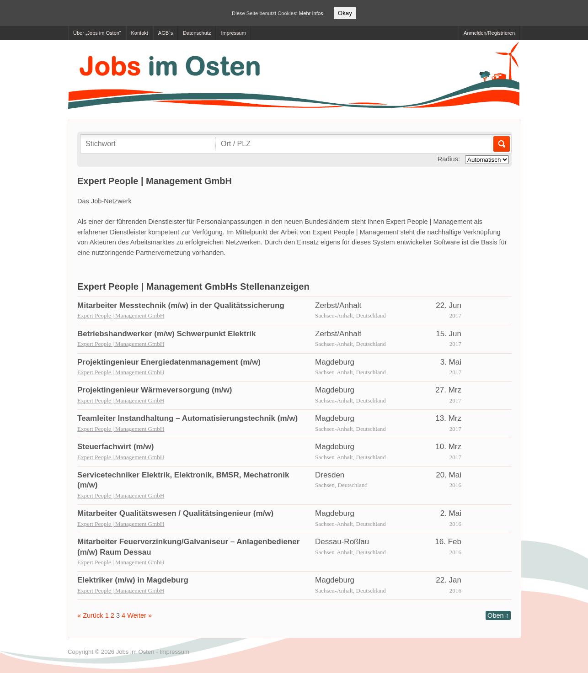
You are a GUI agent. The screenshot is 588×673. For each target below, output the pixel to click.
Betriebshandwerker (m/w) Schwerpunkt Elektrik (166, 333)
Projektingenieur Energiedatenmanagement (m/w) (169, 362)
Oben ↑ (498, 615)
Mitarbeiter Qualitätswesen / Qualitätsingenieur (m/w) (175, 513)
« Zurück (90, 615)
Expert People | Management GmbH (120, 315)
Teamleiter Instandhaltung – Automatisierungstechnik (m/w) (187, 418)
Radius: (449, 159)
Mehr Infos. (312, 13)
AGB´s (165, 33)
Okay (345, 13)
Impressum (233, 33)
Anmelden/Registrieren (489, 33)
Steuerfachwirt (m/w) (115, 446)
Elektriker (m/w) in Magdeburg (132, 580)
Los (501, 144)
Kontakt (139, 33)
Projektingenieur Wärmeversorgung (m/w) (154, 390)
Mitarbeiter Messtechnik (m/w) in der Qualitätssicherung (180, 305)
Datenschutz (197, 33)
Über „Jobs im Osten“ (97, 33)
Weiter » (139, 615)
